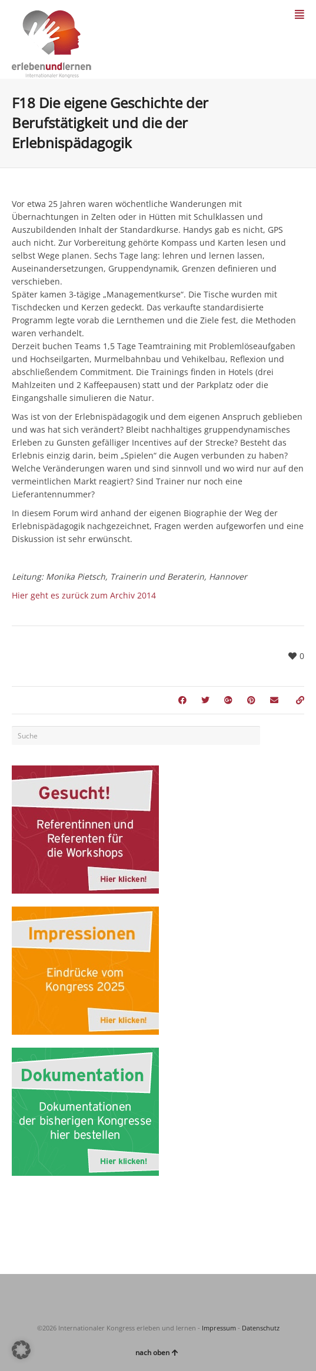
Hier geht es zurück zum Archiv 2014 (84, 595)
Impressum (219, 1327)
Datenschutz (261, 1327)
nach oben (156, 1352)
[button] (21, 1350)
